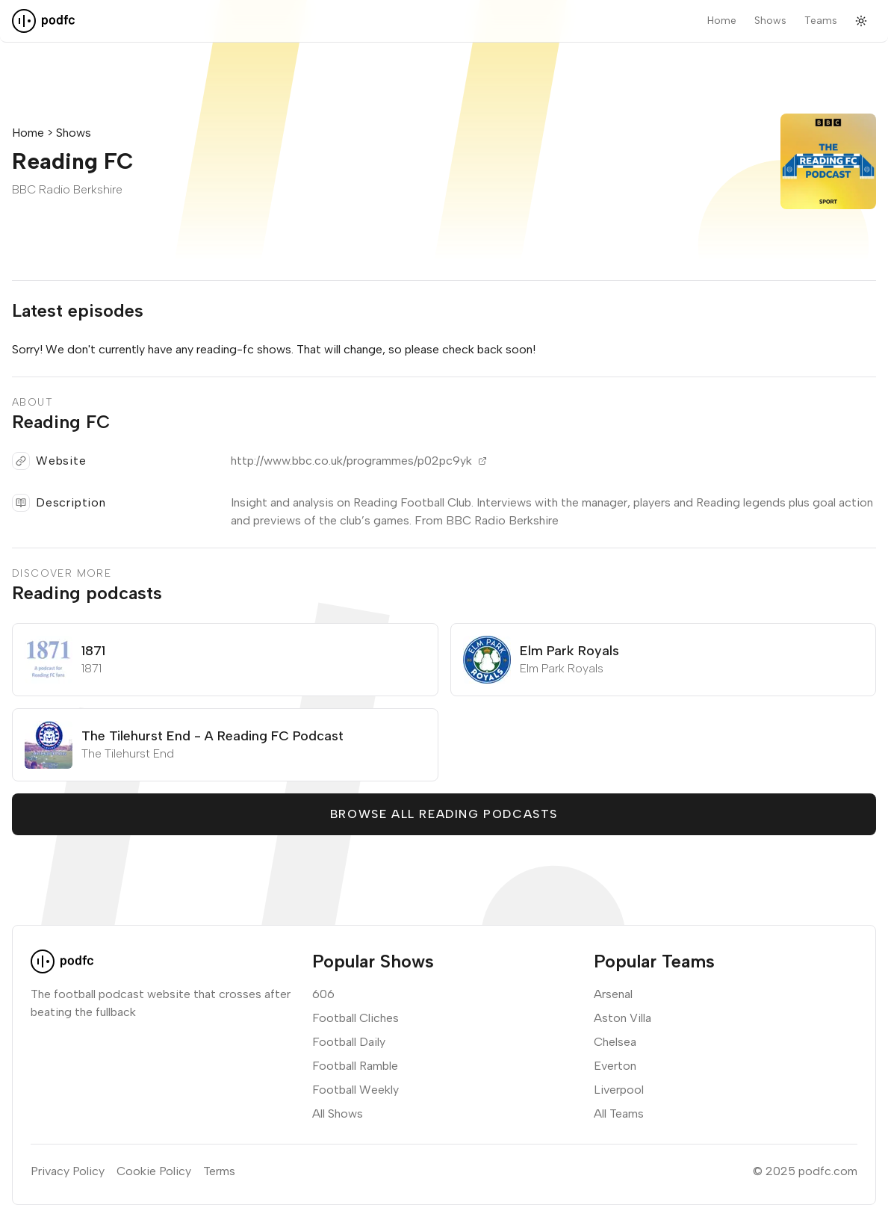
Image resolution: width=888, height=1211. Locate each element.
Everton (615, 1066)
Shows (770, 20)
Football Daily (348, 1042)
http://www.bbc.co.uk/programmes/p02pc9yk (359, 460)
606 (323, 994)
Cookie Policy (154, 1171)
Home (721, 20)
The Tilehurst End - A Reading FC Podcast (212, 736)
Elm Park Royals (569, 650)
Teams (820, 20)
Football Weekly (355, 1090)
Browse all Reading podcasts (444, 814)
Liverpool (619, 1090)
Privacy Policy (68, 1171)
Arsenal (613, 994)
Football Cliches (355, 1018)
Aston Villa (622, 1018)
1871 (93, 650)
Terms (219, 1171)
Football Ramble (355, 1066)
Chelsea (615, 1042)
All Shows (337, 1113)
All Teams (619, 1113)
